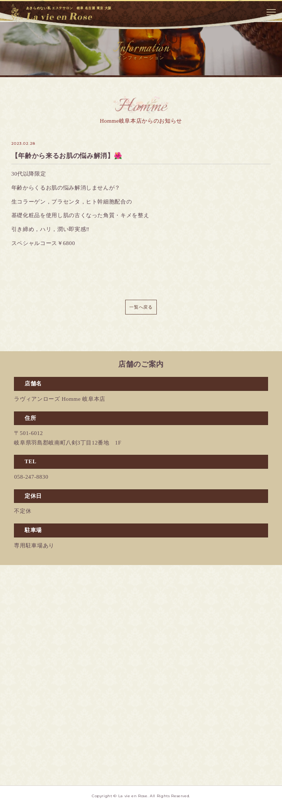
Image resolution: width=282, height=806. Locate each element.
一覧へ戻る (140, 307)
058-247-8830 (31, 477)
